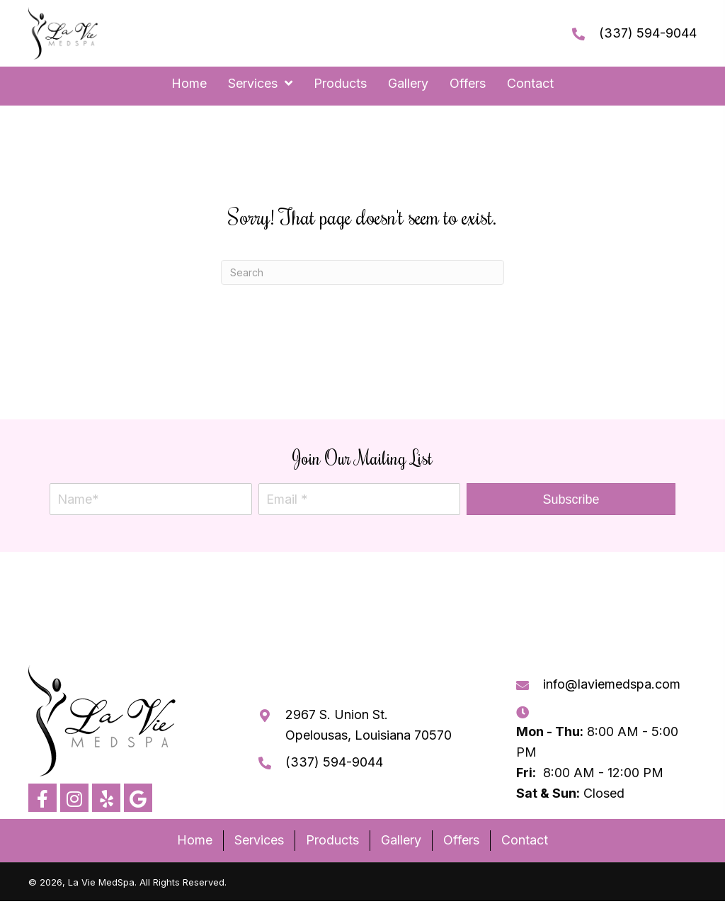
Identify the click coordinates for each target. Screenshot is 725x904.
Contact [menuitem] (524, 839)
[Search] (362, 272)
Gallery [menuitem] (401, 839)
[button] (571, 499)
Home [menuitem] (194, 839)
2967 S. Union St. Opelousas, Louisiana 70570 (368, 724)
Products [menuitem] (332, 839)
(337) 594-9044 (648, 33)
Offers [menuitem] (461, 839)
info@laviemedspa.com (611, 684)
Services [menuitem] (259, 839)
